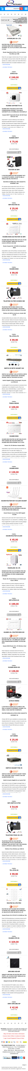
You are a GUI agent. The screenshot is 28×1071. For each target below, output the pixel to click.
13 (8, 14)
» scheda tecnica (7, 67)
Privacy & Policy (20, 1038)
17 (22, 14)
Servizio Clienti (6, 1036)
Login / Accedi (7, 1038)
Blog (5, 1033)
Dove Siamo (15, 1033)
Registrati (13, 1038)
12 (4, 14)
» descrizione (6, 64)
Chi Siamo (8, 1033)
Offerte (12, 1036)
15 (15, 14)
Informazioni (21, 1033)
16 (18, 14)
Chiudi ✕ (24, 1065)
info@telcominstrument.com (9, 1052)
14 (11, 14)
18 (25, 14)
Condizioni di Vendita (20, 1036)
